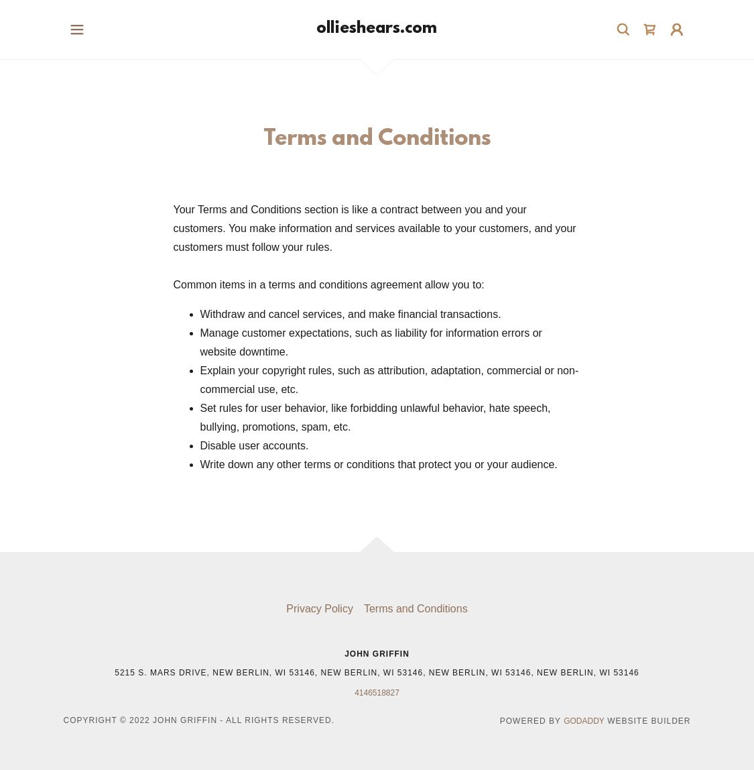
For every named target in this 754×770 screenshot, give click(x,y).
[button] (77, 29)
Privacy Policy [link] (319, 608)
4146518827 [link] (377, 693)
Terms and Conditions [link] (416, 608)
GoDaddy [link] (584, 721)
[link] (376, 29)
